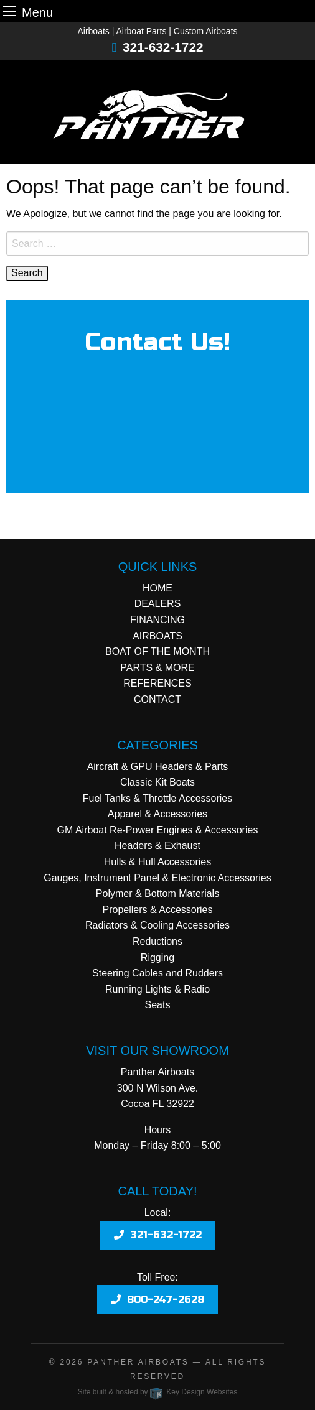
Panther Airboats (138, 1362)
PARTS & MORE (157, 667)
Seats (158, 1005)
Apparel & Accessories (157, 814)
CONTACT (157, 699)
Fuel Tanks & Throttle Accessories (157, 798)
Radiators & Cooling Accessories (157, 925)
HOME (157, 588)
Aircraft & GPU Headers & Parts (157, 766)
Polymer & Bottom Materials (157, 893)
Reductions (157, 941)
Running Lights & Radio (157, 989)
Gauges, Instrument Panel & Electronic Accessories (157, 878)
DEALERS (157, 603)
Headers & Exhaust (157, 845)
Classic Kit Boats (157, 782)
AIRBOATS (157, 636)
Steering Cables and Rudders (157, 973)
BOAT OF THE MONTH (157, 651)
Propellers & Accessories (158, 909)
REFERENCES (157, 683)
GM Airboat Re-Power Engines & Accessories (157, 830)
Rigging (157, 957)
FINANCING (157, 620)
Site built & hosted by (157, 1392)
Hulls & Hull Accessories (158, 861)
